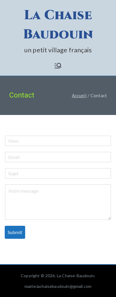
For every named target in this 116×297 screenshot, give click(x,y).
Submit (15, 232)
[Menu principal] (58, 65)
